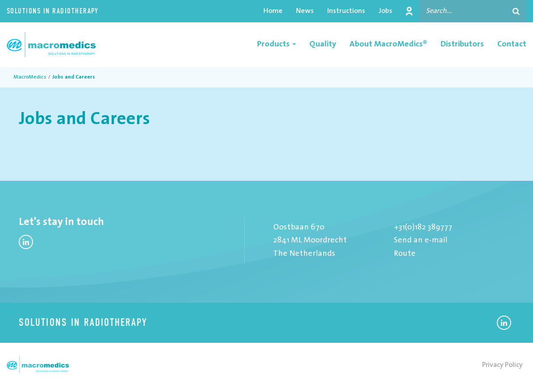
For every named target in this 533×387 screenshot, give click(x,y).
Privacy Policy (502, 365)
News (305, 11)
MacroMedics (29, 77)
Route (405, 254)
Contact (511, 44)
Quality (322, 44)
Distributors (462, 44)
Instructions (346, 11)
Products (276, 44)
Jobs (385, 11)
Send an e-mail (420, 240)
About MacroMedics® (388, 44)
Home (273, 11)
